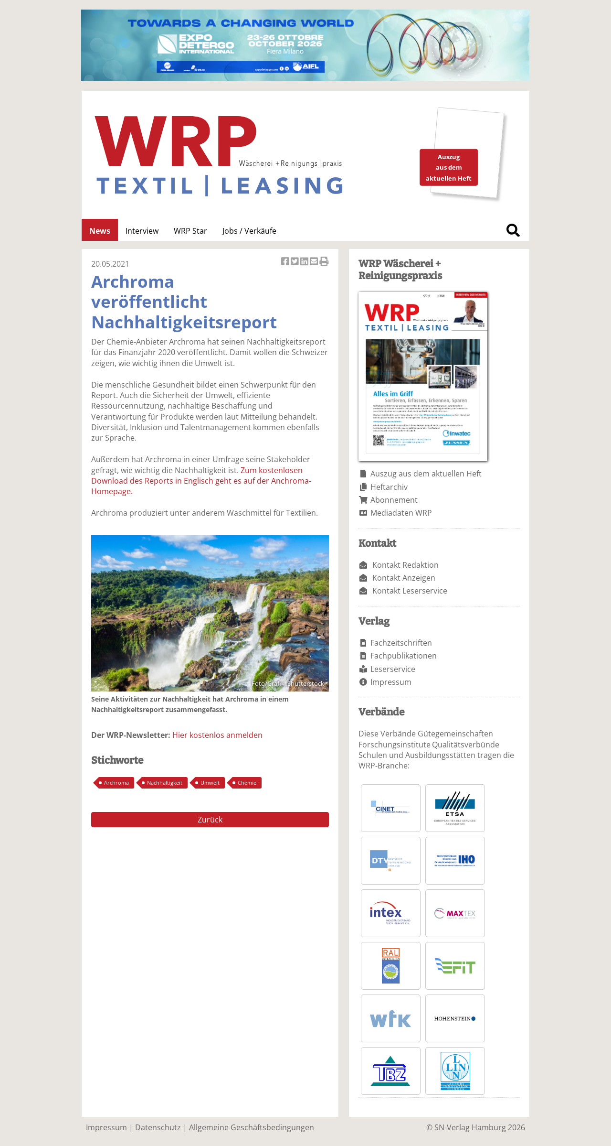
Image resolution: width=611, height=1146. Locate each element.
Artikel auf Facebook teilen (286, 262)
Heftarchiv (389, 487)
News (99, 231)
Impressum (390, 682)
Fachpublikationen (403, 655)
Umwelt (210, 782)
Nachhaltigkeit (164, 782)
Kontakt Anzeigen (403, 578)
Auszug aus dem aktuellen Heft (426, 473)
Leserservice (392, 669)
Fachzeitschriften (401, 643)
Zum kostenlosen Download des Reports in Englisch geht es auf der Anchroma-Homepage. (201, 481)
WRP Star (190, 231)
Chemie (247, 782)
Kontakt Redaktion (405, 565)
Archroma (116, 782)
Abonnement (394, 500)
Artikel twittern (295, 262)
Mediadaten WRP (401, 513)
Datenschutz (158, 1127)
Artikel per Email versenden (314, 262)
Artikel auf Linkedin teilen (305, 262)
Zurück (210, 819)
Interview (142, 231)
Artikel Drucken (324, 262)
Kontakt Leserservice (409, 590)
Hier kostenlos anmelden (217, 735)
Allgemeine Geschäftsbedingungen (251, 1127)
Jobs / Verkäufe (249, 231)
